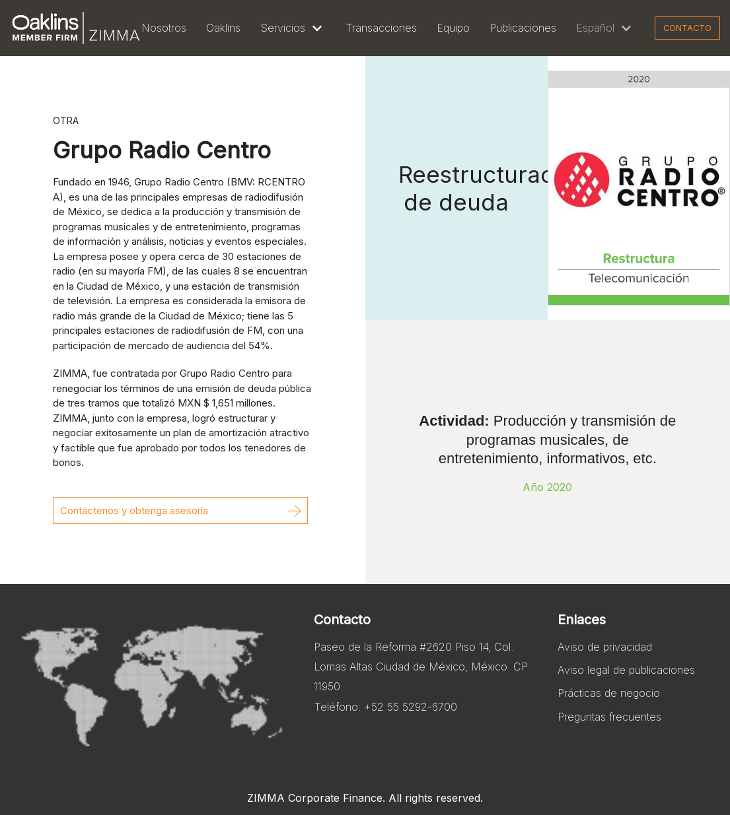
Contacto (687, 28)
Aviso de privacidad (605, 646)
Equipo (453, 27)
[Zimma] (76, 28)
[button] (180, 510)
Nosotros (163, 27)
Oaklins (223, 27)
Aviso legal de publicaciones (626, 669)
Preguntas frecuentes (609, 716)
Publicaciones (523, 27)
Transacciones (381, 27)
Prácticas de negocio (609, 693)
